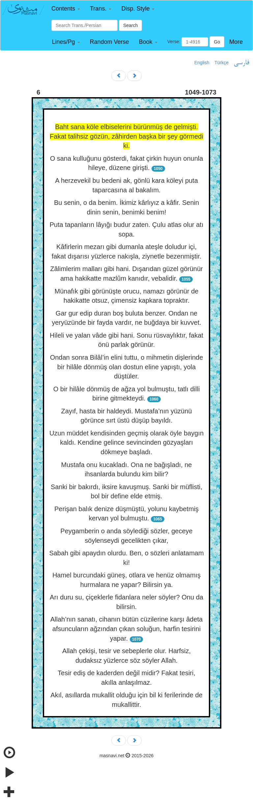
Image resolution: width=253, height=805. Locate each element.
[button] (65, 8)
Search (130, 25)
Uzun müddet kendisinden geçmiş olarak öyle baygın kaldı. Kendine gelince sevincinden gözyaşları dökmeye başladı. (126, 443)
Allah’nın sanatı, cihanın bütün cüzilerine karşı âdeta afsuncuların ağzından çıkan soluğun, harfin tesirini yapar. (126, 629)
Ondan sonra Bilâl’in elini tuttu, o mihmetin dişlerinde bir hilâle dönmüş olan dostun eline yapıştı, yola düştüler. (126, 367)
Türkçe (221, 62)
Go (217, 41)
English (202, 62)
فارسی (241, 63)
